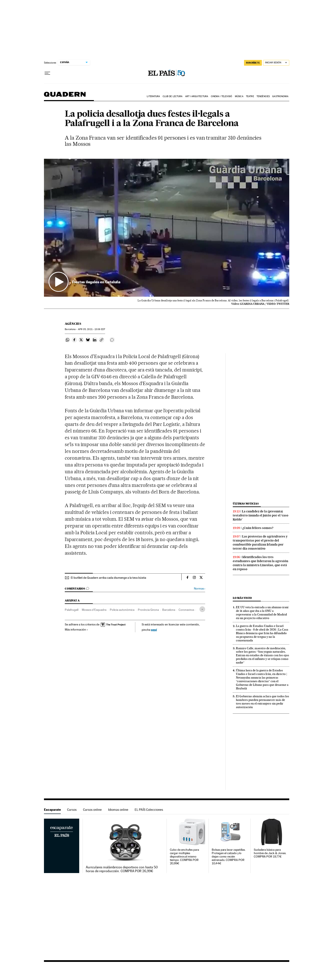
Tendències (263, 96)
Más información (76, 629)
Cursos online (92, 809)
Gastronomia (280, 96)
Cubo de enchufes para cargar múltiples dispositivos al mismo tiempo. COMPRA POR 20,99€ (184, 856)
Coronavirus (186, 609)
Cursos (72, 809)
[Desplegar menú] (47, 73)
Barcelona (168, 609)
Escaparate (52, 809)
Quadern (65, 96)
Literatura (153, 96)
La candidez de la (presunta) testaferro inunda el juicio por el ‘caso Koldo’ (260, 515)
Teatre (250, 96)
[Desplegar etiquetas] (202, 609)
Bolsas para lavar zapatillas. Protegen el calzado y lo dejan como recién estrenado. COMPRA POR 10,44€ (229, 856)
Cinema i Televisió (221, 96)
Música (239, 96)
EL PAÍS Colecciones (149, 809)
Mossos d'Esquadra (94, 609)
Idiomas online (118, 809)
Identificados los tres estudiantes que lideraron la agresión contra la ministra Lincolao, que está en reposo (260, 563)
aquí (154, 629)
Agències (73, 324)
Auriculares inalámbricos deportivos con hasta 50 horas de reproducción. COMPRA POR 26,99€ (122, 869)
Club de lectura (173, 96)
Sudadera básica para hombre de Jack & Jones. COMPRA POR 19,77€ (270, 853)
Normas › (199, 588)
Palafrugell (71, 609)
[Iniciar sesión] (276, 63)
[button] (166, 228)
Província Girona (148, 609)
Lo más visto (242, 598)
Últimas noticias (246, 503)
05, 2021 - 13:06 (91, 329)
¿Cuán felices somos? (257, 528)
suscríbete (253, 62)
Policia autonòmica (122, 609)
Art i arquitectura (196, 96)
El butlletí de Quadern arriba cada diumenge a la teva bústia (108, 577)
